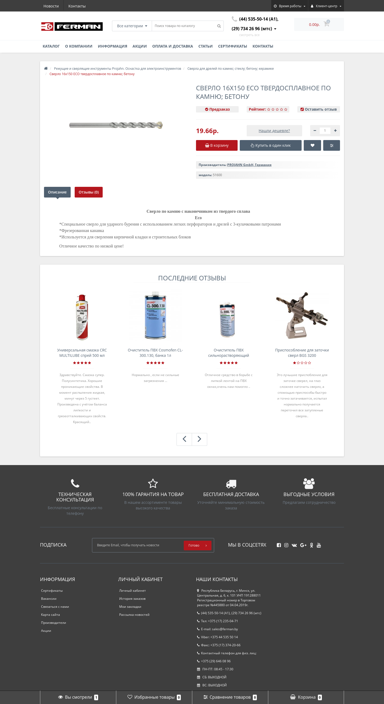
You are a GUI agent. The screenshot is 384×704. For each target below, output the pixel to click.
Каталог (51, 46)
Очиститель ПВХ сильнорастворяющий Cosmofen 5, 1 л (228, 352)
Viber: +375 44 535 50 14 (217, 637)
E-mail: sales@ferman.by (217, 629)
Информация (112, 46)
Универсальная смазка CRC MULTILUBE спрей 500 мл (82, 352)
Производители (53, 622)
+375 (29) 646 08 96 (214, 661)
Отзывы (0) (89, 192)
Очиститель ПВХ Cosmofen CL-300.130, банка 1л (155, 352)
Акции (140, 46)
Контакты (77, 6)
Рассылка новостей (134, 614)
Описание (57, 192)
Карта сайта (50, 614)
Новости (51, 6)
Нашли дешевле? (274, 130)
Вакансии (49, 598)
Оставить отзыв (321, 109)
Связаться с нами (55, 606)
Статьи (205, 46)
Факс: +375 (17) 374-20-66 (219, 645)
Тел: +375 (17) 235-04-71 (217, 621)
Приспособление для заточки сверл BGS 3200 (302, 352)
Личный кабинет (132, 590)
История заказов (132, 598)
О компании (79, 46)
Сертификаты (232, 46)
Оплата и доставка (172, 46)
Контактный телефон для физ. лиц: (227, 653)
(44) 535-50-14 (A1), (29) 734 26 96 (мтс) (229, 613)
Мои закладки (130, 606)
